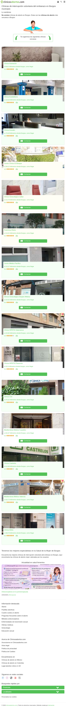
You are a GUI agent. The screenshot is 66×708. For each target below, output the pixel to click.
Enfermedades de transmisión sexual (15, 622)
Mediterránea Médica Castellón (15, 430)
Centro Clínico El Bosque (13, 163)
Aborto (4, 607)
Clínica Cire (8, 397)
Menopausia (12, 595)
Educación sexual (8, 631)
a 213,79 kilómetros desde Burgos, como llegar (19, 200)
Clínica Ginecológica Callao (14, 197)
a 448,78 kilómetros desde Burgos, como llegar (19, 533)
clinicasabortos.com (11, 705)
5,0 (9, 69)
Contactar (25, 74)
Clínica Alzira (8, 530)
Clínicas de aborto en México (12, 660)
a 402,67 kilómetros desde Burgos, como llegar (19, 433)
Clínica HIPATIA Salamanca (14, 330)
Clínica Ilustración (10, 63)
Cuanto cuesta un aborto (10, 613)
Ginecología (6, 628)
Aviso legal (5, 645)
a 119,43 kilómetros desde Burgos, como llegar (19, 100)
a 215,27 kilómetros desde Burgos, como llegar (19, 266)
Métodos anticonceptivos (10, 619)
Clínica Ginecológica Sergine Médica (17, 297)
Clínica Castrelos (10, 463)
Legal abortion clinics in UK (11, 666)
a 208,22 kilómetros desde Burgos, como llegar (19, 166)
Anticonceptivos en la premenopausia (15, 592)
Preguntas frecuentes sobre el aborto (15, 616)
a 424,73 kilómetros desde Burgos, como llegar (19, 499)
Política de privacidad (9, 648)
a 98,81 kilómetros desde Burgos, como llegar (18, 66)
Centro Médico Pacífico (12, 263)
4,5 (9, 336)
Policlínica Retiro (10, 230)
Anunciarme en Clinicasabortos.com (14, 642)
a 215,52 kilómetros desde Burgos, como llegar (19, 300)
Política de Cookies (8, 651)
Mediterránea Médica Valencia (14, 496)
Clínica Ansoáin (9, 130)
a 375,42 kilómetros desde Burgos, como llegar (19, 399)
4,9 (9, 169)
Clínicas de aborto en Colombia (13, 663)
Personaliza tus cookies (9, 697)
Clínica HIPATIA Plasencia (13, 363)
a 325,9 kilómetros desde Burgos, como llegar (18, 366)
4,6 (9, 136)
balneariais (51, 705)
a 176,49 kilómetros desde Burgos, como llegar (19, 133)
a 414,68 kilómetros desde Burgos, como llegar (19, 466)
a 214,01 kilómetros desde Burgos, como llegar (19, 233)
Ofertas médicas (7, 625)
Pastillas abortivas (8, 610)
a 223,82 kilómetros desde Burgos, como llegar (19, 333)
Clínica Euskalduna (11, 97)
